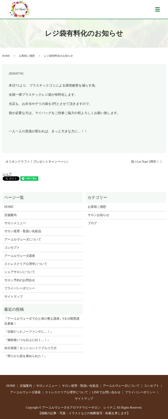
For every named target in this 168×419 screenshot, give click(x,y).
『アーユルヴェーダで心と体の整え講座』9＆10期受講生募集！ (41, 321)
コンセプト (12, 247)
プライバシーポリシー (19, 288)
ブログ (92, 223)
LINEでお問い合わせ (106, 392)
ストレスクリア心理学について (25, 264)
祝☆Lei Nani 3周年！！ (147, 161)
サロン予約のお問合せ (19, 280)
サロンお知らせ (98, 215)
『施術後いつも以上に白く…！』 (27, 340)
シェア (7, 174)
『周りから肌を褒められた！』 (25, 356)
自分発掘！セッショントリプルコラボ (30, 348)
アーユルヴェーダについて (22, 239)
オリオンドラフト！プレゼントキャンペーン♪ (36, 161)
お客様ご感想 (27, 55)
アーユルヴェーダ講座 (19, 255)
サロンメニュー (15, 223)
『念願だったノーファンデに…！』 (28, 331)
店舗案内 (10, 215)
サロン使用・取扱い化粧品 (22, 231)
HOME (6, 55)
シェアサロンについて (19, 272)
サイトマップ (13, 296)
